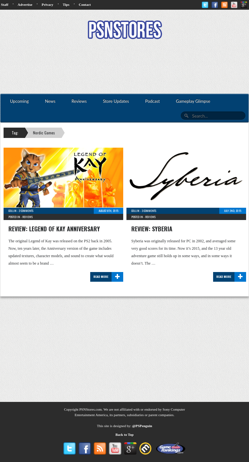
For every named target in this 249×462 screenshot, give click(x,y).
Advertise (25, 4)
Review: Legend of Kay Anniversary (54, 229)
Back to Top (124, 434)
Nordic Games (44, 132)
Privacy (47, 4)
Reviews (27, 217)
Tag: (15, 132)
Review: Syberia (151, 229)
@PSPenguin (142, 426)
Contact (85, 4)
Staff (4, 4)
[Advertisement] (124, 67)
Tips (66, 4)
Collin (12, 210)
